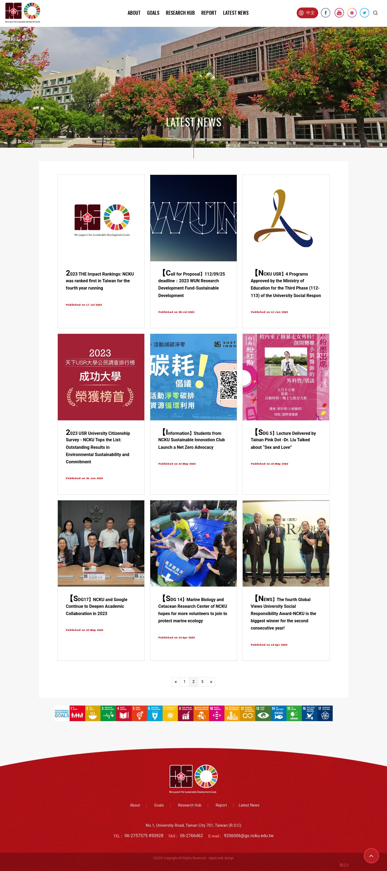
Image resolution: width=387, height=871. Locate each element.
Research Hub (180, 12)
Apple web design (221, 858)
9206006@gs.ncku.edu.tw (249, 835)
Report (209, 12)
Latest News (236, 12)
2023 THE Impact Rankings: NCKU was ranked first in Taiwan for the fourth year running (100, 281)
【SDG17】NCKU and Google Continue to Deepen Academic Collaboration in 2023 (96, 606)
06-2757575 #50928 (144, 835)
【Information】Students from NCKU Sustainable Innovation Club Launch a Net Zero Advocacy (191, 440)
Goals (153, 12)
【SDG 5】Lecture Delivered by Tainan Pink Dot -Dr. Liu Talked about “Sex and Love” (283, 440)
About (134, 12)
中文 (307, 13)
